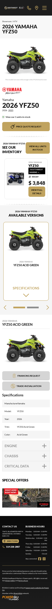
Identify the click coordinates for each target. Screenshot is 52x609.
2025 (10, 110)
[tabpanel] (36, 542)
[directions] (36, 7)
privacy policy (10, 581)
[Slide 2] (33, 307)
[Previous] (5, 307)
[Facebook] (39, 558)
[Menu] (44, 8)
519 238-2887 (11, 546)
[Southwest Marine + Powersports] (14, 7)
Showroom (7, 21)
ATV (15, 21)
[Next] (47, 307)
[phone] (29, 7)
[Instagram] (44, 558)
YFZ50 (33, 166)
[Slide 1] (19, 307)
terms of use (23, 581)
